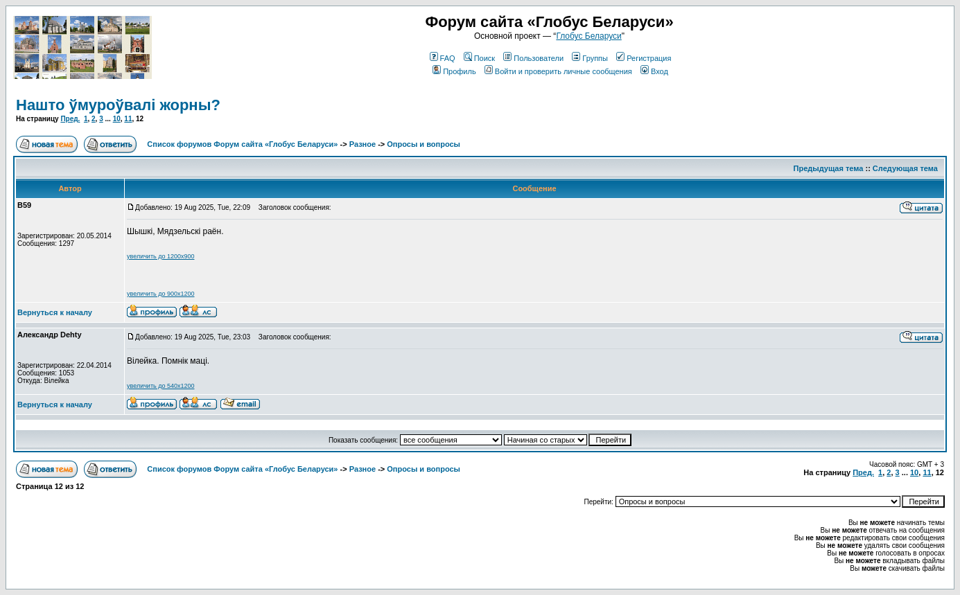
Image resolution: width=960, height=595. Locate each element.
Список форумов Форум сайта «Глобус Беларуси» (242, 144)
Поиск (479, 58)
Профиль (454, 71)
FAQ (442, 58)
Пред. (70, 119)
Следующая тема (905, 168)
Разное (362, 144)
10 (117, 119)
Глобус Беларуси (588, 36)
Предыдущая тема (829, 168)
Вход (654, 71)
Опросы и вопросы (423, 144)
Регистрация (643, 58)
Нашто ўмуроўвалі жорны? (118, 105)
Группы (590, 58)
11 (128, 119)
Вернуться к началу (54, 312)
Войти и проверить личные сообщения (558, 71)
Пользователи (533, 58)
